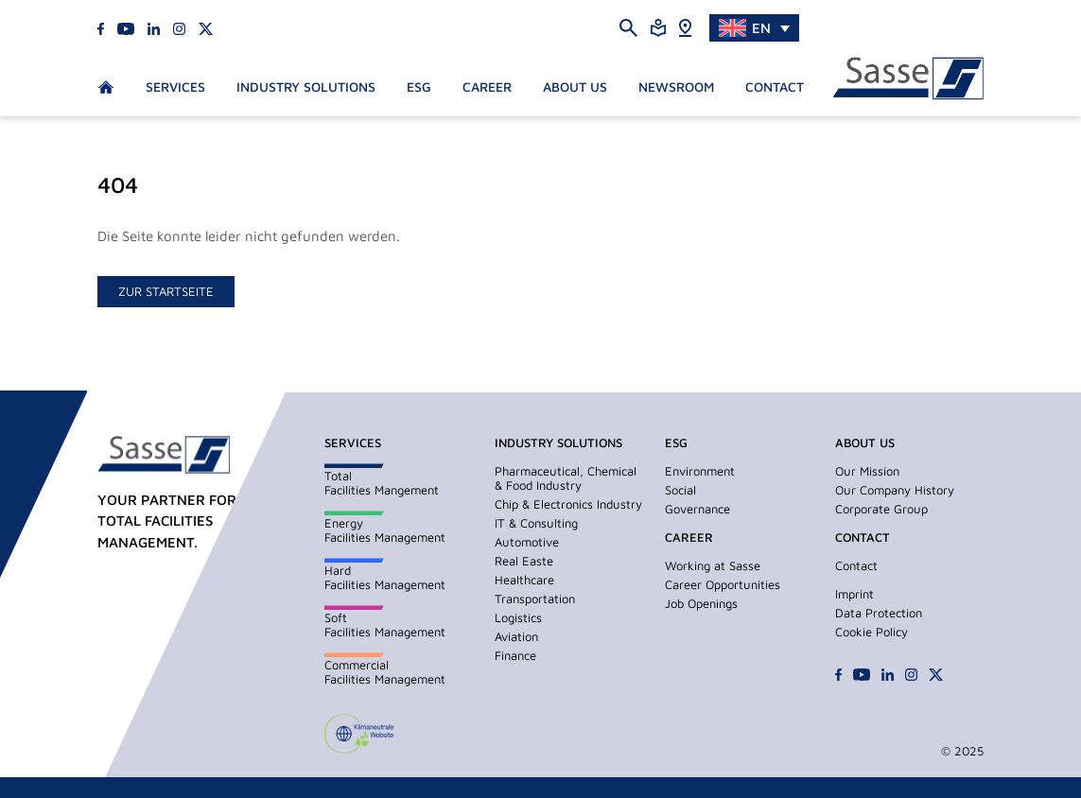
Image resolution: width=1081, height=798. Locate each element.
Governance (697, 508)
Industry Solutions (305, 86)
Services (175, 86)
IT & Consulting (536, 522)
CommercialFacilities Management (384, 671)
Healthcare (524, 579)
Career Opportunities (722, 584)
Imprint (854, 593)
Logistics (518, 617)
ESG (419, 86)
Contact (774, 86)
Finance (515, 655)
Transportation (535, 598)
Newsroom (676, 86)
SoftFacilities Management (384, 624)
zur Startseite (166, 291)
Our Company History (894, 489)
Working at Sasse (712, 565)
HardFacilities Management (384, 577)
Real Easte (524, 560)
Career (487, 86)
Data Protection (878, 612)
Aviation (516, 636)
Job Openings (701, 603)
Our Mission (867, 470)
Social (680, 489)
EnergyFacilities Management (384, 530)
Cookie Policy (871, 631)
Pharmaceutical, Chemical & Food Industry (565, 478)
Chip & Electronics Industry (568, 504)
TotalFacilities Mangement (381, 482)
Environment (700, 470)
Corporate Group (881, 508)
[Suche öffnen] (628, 27)
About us (575, 86)
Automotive (527, 541)
